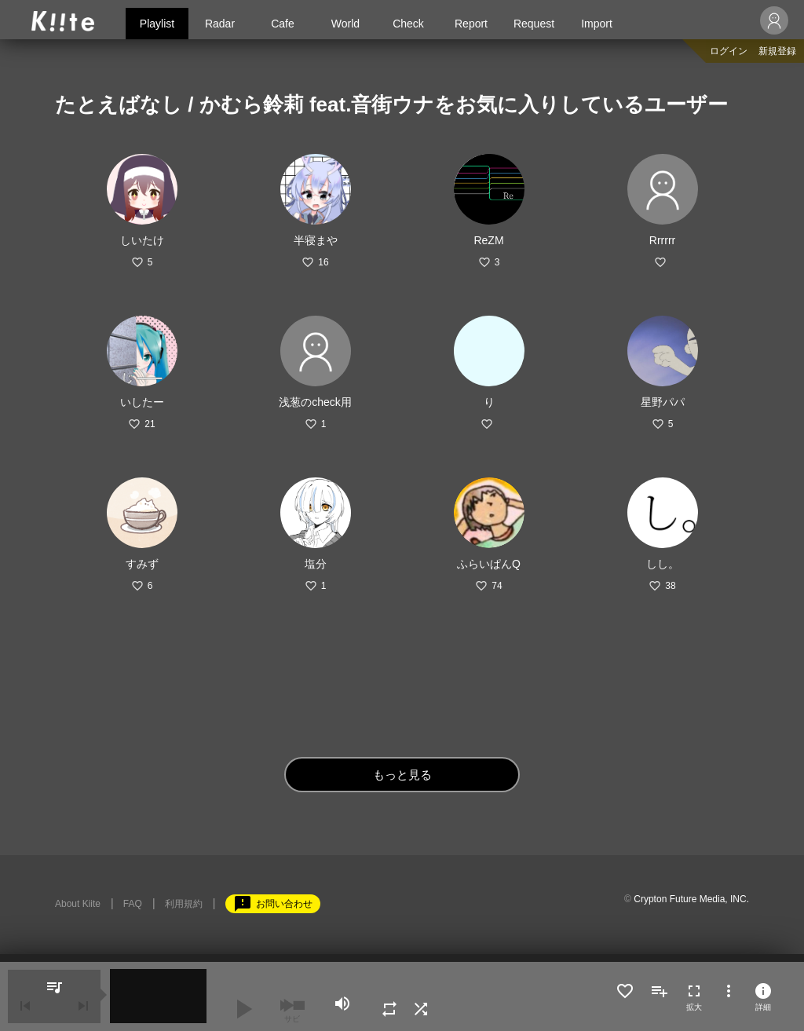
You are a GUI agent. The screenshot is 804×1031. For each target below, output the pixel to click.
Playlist (157, 23)
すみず (142, 564)
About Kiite (77, 903)
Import (596, 23)
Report (471, 23)
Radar (220, 23)
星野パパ (663, 402)
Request (533, 23)
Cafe (282, 23)
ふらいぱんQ (489, 564)
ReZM (488, 240)
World (345, 23)
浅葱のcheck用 (315, 402)
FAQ (132, 903)
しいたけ (142, 240)
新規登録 (777, 51)
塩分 (316, 564)
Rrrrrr (662, 240)
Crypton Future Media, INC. (691, 899)
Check (408, 23)
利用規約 (184, 903)
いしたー (142, 402)
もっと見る (402, 774)
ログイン (728, 51)
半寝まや (316, 240)
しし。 (662, 564)
